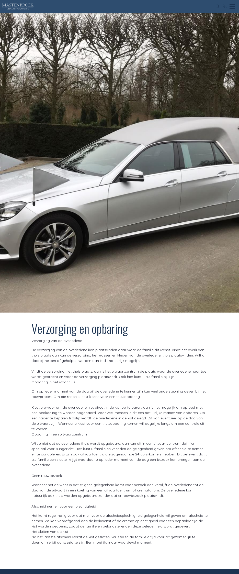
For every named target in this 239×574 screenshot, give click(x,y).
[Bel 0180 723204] (224, 6)
